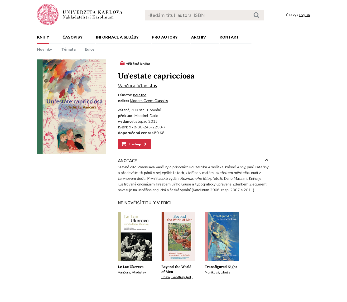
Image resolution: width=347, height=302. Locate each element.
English (304, 15)
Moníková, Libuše (218, 272)
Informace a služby (117, 37)
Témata (68, 49)
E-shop (134, 144)
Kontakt (229, 37)
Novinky (44, 49)
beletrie (139, 95)
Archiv (198, 37)
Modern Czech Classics (149, 100)
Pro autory (165, 37)
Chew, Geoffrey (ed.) (177, 277)
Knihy (43, 37)
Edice (90, 49)
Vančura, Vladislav (137, 86)
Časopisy (72, 37)
